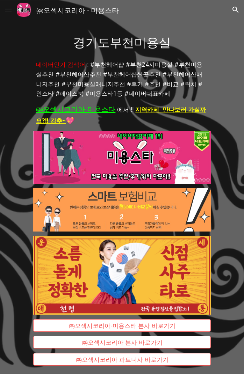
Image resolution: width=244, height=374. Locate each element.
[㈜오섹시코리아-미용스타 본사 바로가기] (122, 325)
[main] (121, 41)
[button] (8, 9)
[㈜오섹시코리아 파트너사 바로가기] (122, 359)
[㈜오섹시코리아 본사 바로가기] (122, 342)
